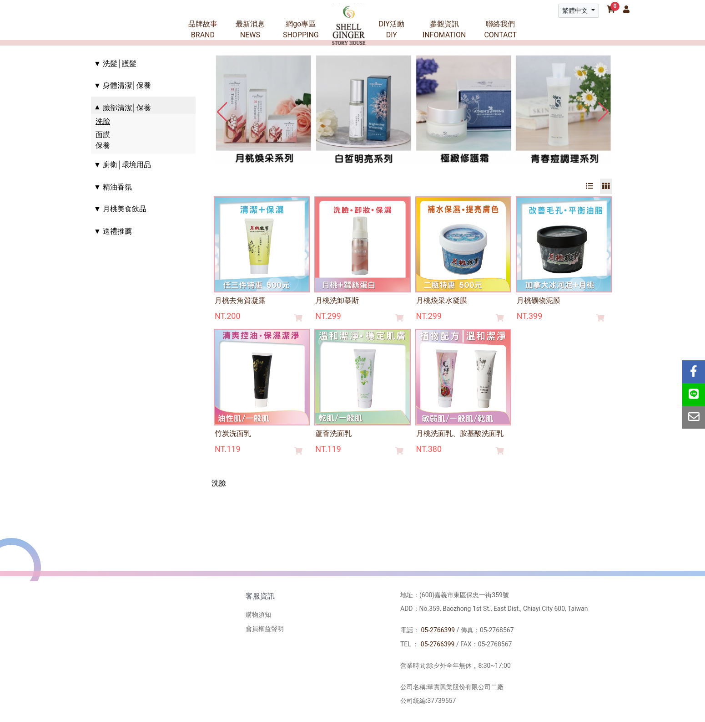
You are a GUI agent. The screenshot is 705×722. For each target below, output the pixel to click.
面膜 (103, 134)
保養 (103, 145)
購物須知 (258, 614)
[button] (603, 112)
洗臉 (103, 121)
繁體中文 (575, 10)
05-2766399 (438, 630)
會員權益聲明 (265, 628)
